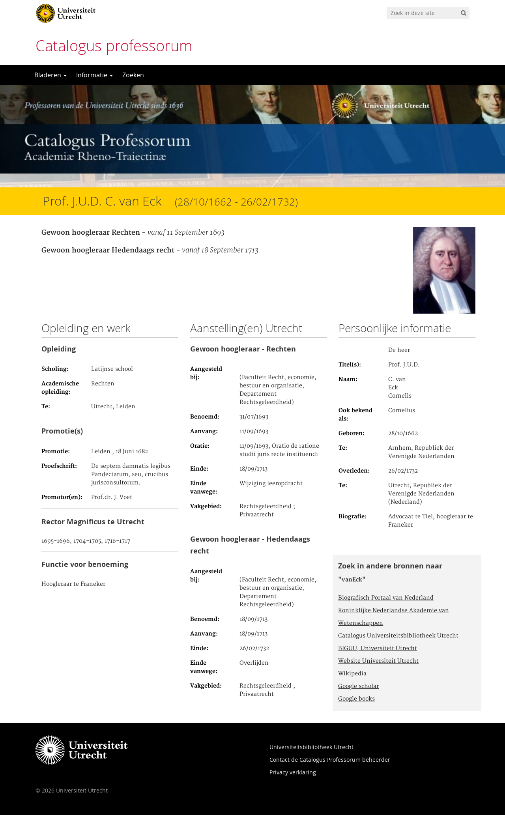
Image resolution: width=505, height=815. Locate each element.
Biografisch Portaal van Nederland (386, 598)
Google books (356, 699)
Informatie (94, 75)
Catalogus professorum (114, 46)
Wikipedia (352, 673)
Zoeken (133, 75)
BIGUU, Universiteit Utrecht (377, 648)
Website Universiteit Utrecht (378, 661)
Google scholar (358, 686)
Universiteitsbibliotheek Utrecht (311, 747)
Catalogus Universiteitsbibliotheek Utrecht (398, 635)
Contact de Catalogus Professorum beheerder (329, 759)
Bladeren (50, 75)
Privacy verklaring (292, 772)
